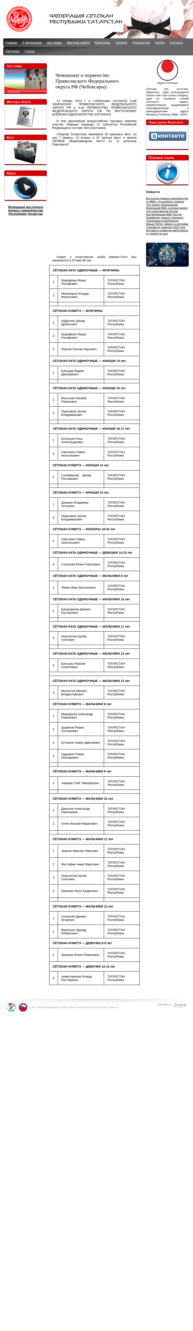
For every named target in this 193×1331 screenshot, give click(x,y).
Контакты (176, 42)
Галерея (121, 42)
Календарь (102, 42)
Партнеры (12, 51)
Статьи (30, 51)
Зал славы (54, 42)
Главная (11, 42)
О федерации (32, 42)
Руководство (141, 42)
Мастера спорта (78, 42)
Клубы (160, 42)
